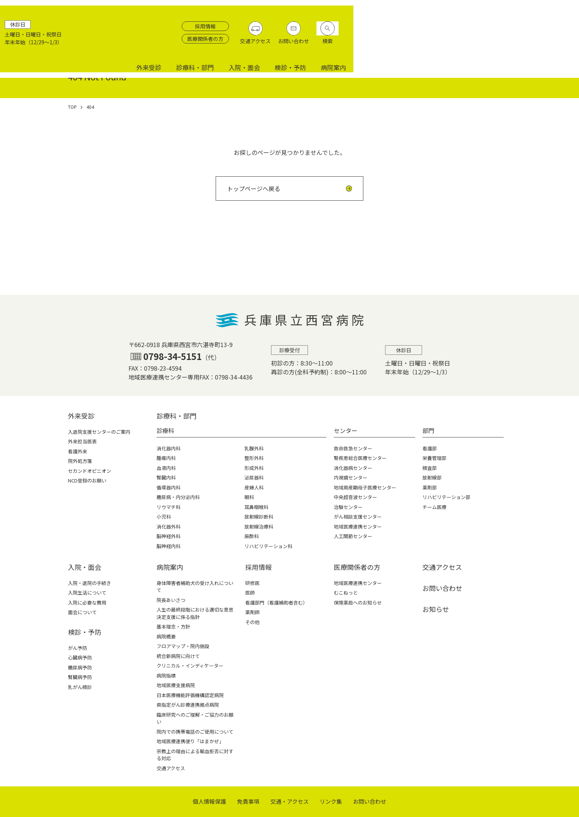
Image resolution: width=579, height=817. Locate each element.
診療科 (165, 430)
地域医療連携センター (358, 582)
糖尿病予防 (80, 667)
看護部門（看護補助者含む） (276, 602)
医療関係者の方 (438, 24)
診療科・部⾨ (176, 415)
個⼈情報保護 (209, 801)
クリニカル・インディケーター (190, 665)
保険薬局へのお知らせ (358, 602)
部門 (428, 430)
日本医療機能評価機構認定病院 (190, 695)
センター (345, 430)
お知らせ (435, 609)
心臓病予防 (80, 657)
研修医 (252, 582)
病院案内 (559, 45)
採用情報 (438, 11)
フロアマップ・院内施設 (183, 646)
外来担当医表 (82, 441)
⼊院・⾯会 (84, 567)
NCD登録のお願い (87, 480)
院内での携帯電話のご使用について (195, 731)
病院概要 (166, 636)
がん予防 (77, 647)
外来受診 (374, 45)
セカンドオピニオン (89, 470)
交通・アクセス (289, 801)
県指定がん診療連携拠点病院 (188, 704)
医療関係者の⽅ (357, 567)
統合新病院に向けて (178, 656)
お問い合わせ (526, 26)
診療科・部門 (420, 45)
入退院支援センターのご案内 (99, 431)
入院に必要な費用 (87, 602)
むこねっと (346, 592)
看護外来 (77, 451)
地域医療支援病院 (176, 685)
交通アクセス (488, 26)
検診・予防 (516, 45)
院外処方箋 (80, 460)
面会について (82, 612)
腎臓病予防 (80, 677)
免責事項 (248, 801)
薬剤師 (252, 612)
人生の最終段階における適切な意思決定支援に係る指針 (195, 613)
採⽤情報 (258, 567)
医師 (250, 592)
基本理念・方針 (173, 626)
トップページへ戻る (253, 188)
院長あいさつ (171, 599)
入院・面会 (470, 45)
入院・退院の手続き (89, 582)
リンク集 (331, 801)
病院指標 (166, 675)
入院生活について (87, 592)
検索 (560, 26)
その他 (252, 622)
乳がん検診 (80, 686)
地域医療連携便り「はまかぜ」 (190, 741)
